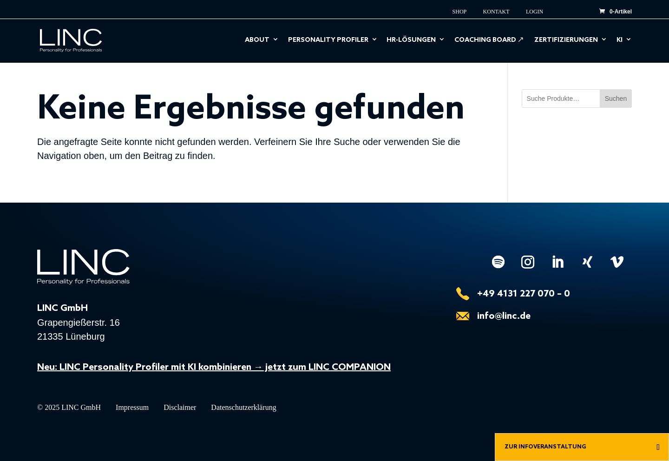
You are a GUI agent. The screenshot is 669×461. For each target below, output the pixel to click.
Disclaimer (180, 407)
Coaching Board (485, 40)
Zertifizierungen (566, 40)
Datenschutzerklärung (243, 407)
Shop (460, 12)
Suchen (616, 98)
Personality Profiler (328, 40)
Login (534, 12)
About (257, 40)
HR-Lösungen (411, 40)
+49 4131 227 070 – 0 (523, 294)
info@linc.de (504, 316)
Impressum (132, 407)
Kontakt (496, 12)
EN (571, 8)
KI (620, 40)
